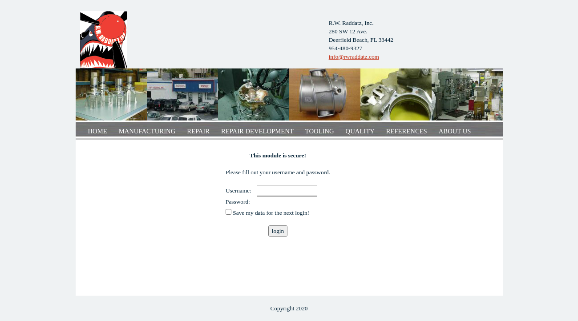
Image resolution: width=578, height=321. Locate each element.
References (406, 131)
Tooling (319, 131)
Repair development (257, 131)
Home (97, 131)
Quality (360, 131)
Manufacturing (147, 131)
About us (455, 131)
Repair (198, 131)
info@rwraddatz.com (354, 56)
